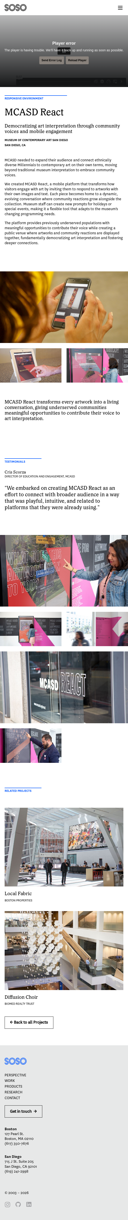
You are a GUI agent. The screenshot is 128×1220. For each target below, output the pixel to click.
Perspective (15, 1075)
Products (13, 1086)
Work (10, 1080)
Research (13, 1092)
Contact (12, 1098)
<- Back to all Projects (29, 1022)
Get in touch (23, 1111)
